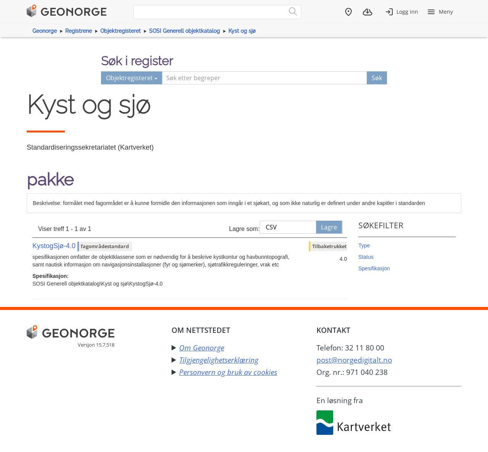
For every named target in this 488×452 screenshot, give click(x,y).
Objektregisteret (120, 31)
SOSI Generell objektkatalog (184, 31)
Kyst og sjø (241, 31)
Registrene (78, 31)
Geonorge (44, 31)
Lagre (329, 227)
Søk (377, 78)
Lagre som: (244, 229)
